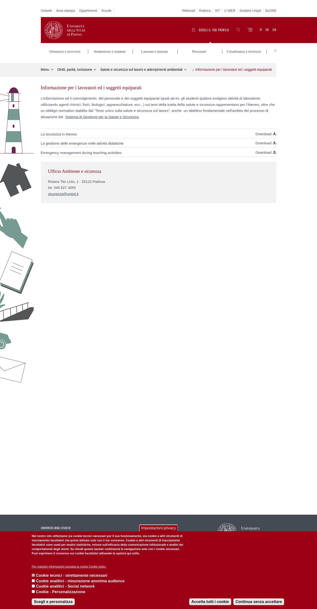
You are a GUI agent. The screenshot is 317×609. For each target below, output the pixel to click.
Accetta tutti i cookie (210, 602)
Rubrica (205, 11)
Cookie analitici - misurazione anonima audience (80, 581)
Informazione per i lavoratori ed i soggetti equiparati (233, 69)
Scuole (106, 11)
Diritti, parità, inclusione (74, 69)
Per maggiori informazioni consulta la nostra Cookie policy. (69, 566)
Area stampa (65, 11)
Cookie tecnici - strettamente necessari (71, 575)
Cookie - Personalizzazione (60, 592)
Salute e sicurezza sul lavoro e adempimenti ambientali (141, 69)
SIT (217, 11)
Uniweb (46, 11)
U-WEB (230, 11)
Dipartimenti (88, 11)
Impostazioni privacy (158, 528)
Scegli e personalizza (53, 602)
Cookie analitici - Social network (65, 586)
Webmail (188, 11)
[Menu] (250, 30)
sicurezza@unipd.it (63, 193)
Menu (45, 69)
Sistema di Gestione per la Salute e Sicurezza (101, 116)
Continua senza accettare (259, 602)
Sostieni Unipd (250, 11)
